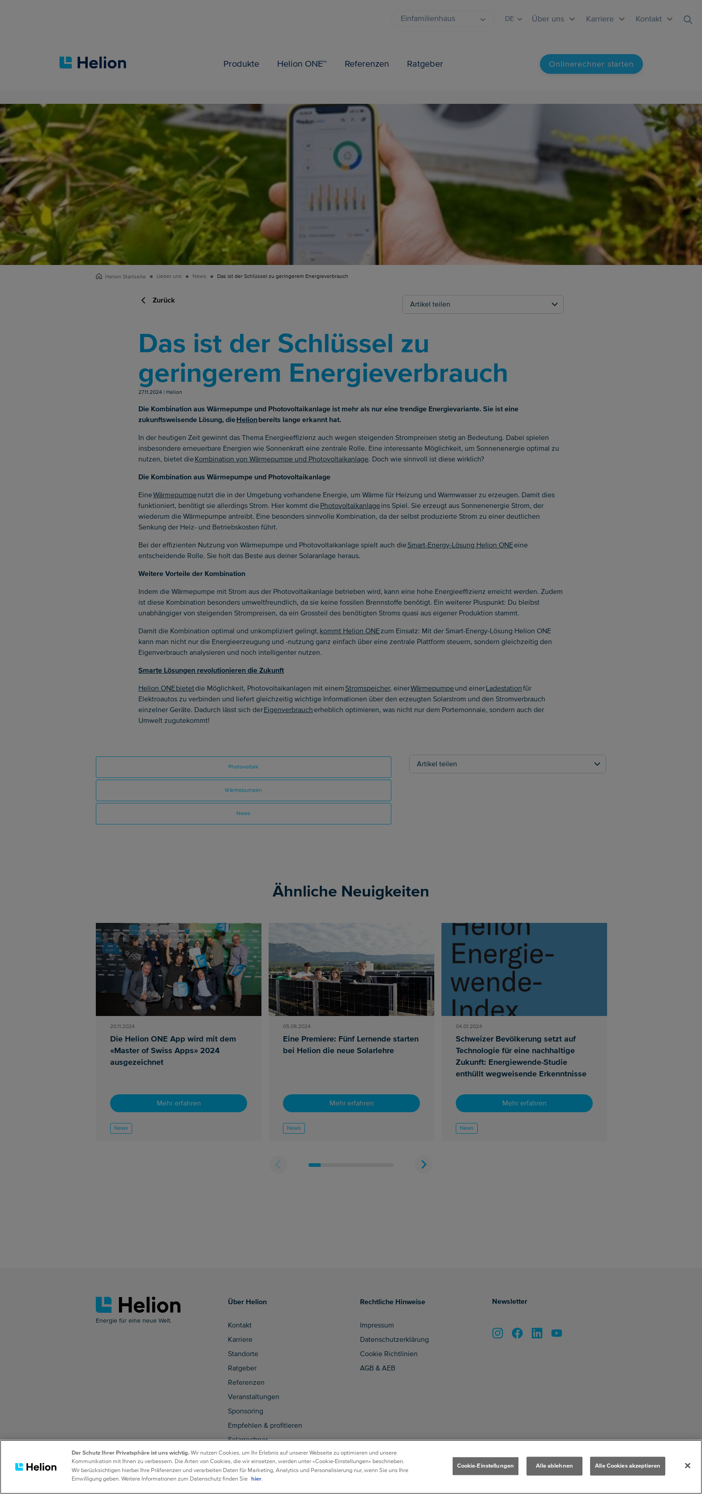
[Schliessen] (688, 1466)
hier (256, 1479)
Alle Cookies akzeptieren (627, 1466)
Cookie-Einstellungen (485, 1466)
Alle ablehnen (554, 1466)
